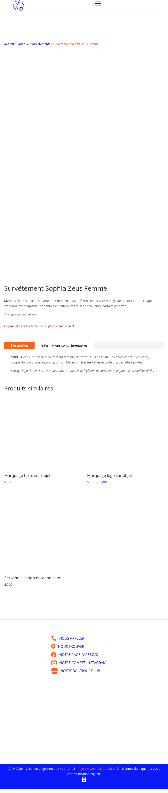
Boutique (22, 44)
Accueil (9, 44)
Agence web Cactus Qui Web (99, 768)
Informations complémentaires (64, 345)
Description (19, 345)
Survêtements (41, 44)
